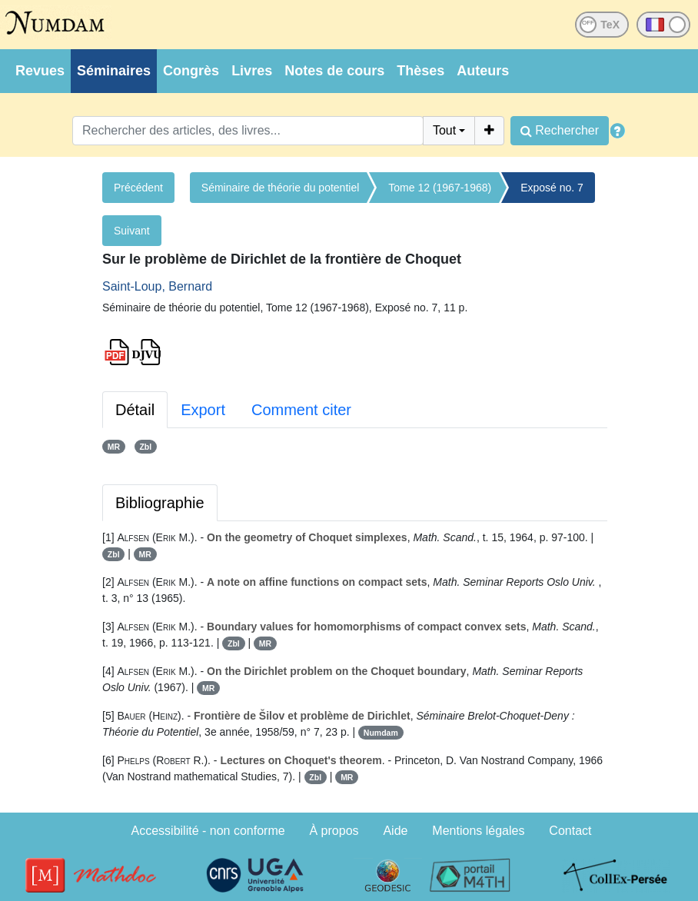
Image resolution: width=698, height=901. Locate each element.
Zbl (145, 446)
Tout (444, 130)
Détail (135, 409)
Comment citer (301, 409)
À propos (334, 830)
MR (114, 446)
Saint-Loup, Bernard (157, 286)
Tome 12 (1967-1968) (439, 187)
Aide (395, 830)
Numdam (381, 732)
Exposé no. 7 (551, 187)
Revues (40, 70)
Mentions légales (478, 830)
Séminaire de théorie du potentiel (280, 187)
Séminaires (114, 70)
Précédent (138, 187)
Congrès (191, 70)
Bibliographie (159, 502)
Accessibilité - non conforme (208, 830)
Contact (570, 830)
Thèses (420, 70)
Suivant (132, 230)
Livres (251, 70)
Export (203, 409)
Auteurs (483, 70)
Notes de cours (334, 70)
